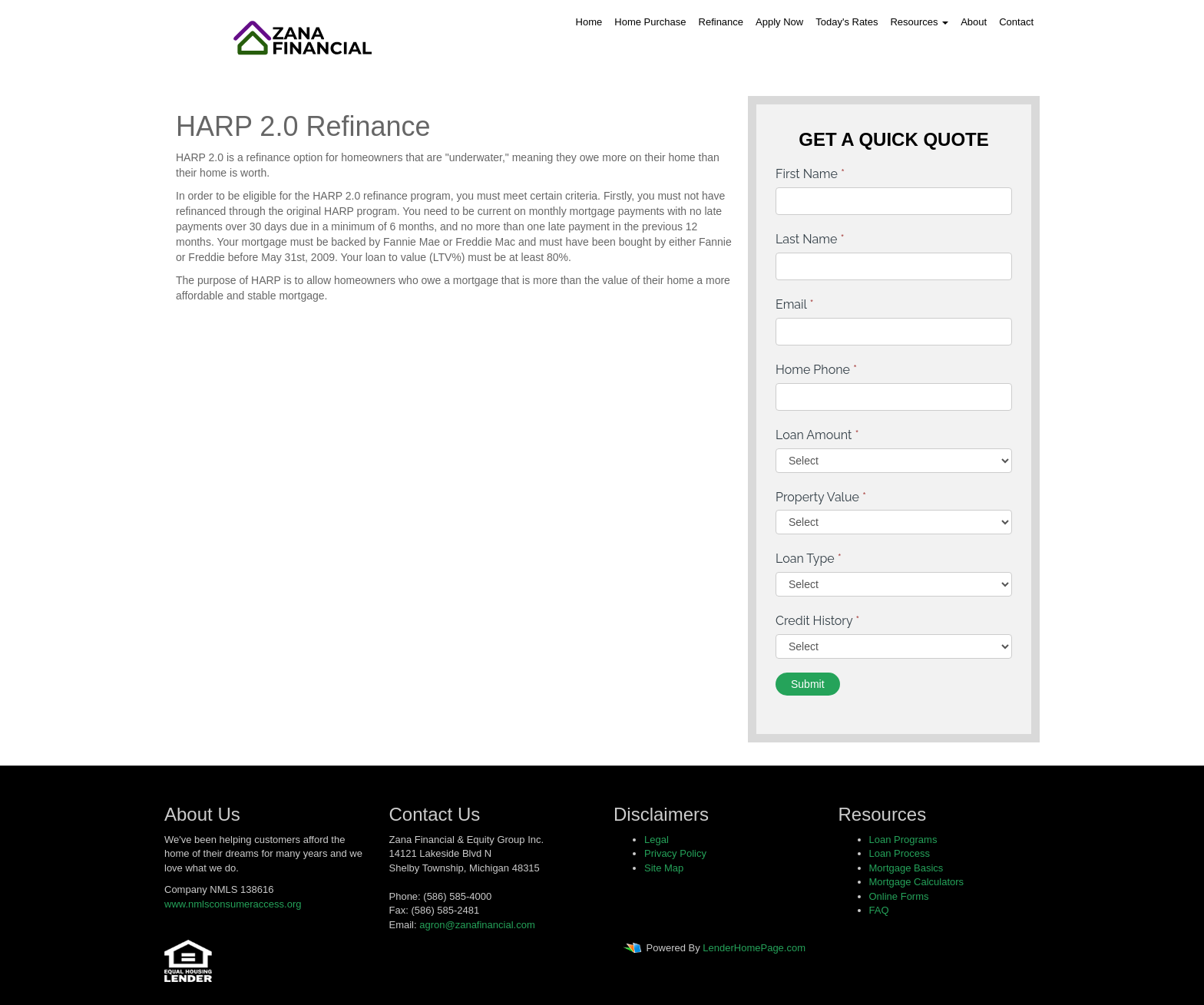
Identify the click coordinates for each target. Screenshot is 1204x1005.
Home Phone (816, 369)
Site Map (663, 868)
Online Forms (899, 896)
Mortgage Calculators (916, 882)
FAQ (879, 910)
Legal (656, 839)
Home (589, 22)
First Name (810, 174)
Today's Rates (846, 22)
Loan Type (809, 558)
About (974, 22)
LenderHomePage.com (754, 948)
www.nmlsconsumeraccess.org (232, 904)
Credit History (817, 620)
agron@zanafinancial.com (477, 925)
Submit (808, 684)
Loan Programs (903, 839)
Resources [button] (919, 22)
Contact (1016, 22)
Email (795, 304)
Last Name (810, 239)
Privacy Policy (675, 853)
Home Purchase (650, 22)
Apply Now (779, 22)
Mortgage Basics (906, 868)
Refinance (721, 22)
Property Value (821, 497)
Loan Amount (817, 435)
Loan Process (900, 853)
